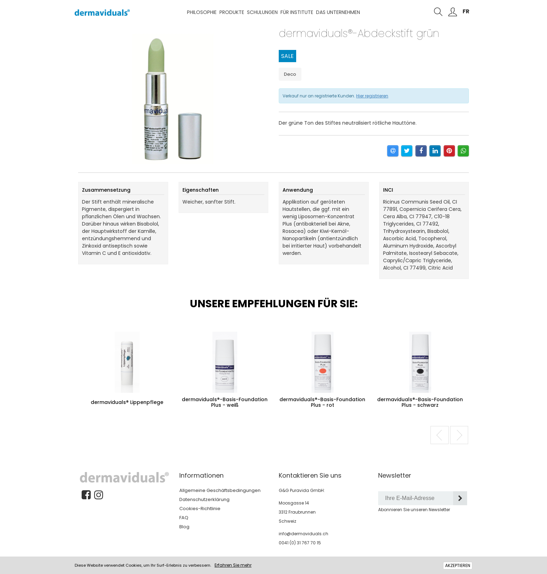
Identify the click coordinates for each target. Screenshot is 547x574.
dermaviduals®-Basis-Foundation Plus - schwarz (420, 402)
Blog (184, 526)
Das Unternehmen (338, 12)
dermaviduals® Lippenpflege (127, 402)
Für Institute (296, 12)
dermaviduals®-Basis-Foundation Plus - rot (322, 402)
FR (466, 11)
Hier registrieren (372, 96)
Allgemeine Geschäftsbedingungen (220, 490)
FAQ (183, 517)
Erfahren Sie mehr (233, 565)
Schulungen (262, 12)
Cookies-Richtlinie (199, 508)
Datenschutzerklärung (204, 499)
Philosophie (202, 12)
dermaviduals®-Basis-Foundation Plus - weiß (225, 402)
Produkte (231, 12)
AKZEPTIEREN (457, 565)
